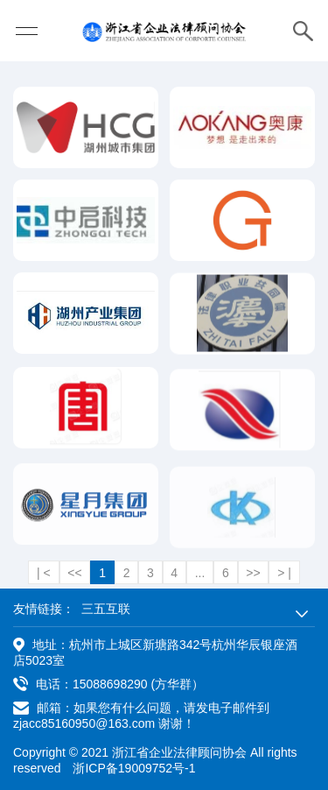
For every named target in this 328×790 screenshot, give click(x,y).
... (200, 573)
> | (284, 573)
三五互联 (105, 609)
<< (74, 573)
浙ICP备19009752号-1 (134, 768)
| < (44, 573)
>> (253, 573)
